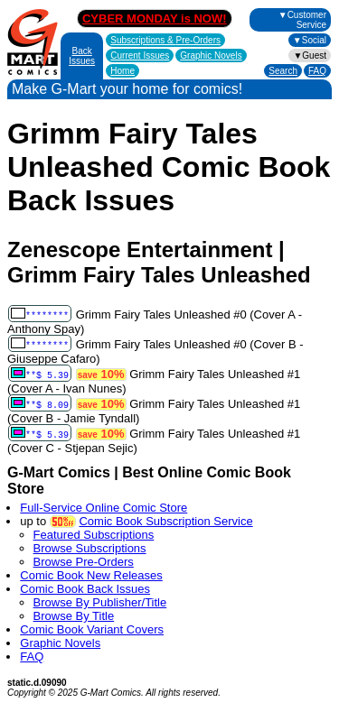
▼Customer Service (302, 20)
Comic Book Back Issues (85, 589)
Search (282, 71)
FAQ (317, 71)
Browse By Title (74, 616)
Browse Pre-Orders (83, 562)
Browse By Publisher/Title (100, 602)
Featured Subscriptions (94, 534)
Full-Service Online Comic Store (103, 507)
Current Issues (139, 55)
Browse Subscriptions (89, 548)
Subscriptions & (165, 40)
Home (122, 71)
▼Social (309, 40)
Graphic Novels (210, 55)
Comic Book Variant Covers (92, 629)
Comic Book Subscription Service (165, 521)
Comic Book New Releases (91, 575)
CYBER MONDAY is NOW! (154, 18)
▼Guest (309, 55)
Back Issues (82, 56)
